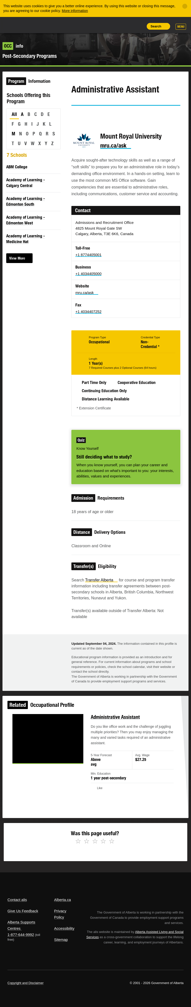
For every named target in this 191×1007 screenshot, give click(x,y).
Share (105, 26)
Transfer (101, 580)
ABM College (16, 166)
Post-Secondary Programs (29, 56)
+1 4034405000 (88, 274)
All (14, 114)
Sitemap (61, 939)
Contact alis (17, 900)
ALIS (40, 25)
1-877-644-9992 (20, 934)
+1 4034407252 (88, 311)
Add (116, 26)
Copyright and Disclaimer (25, 983)
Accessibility (64, 928)
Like (128, 25)
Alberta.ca (62, 900)
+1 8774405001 (88, 255)
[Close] (184, 6)
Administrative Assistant (115, 718)
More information (75, 11)
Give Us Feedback (22, 911)
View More (17, 258)
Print (139, 26)
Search (155, 26)
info (12, 46)
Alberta (17, 24)
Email (117, 114)
